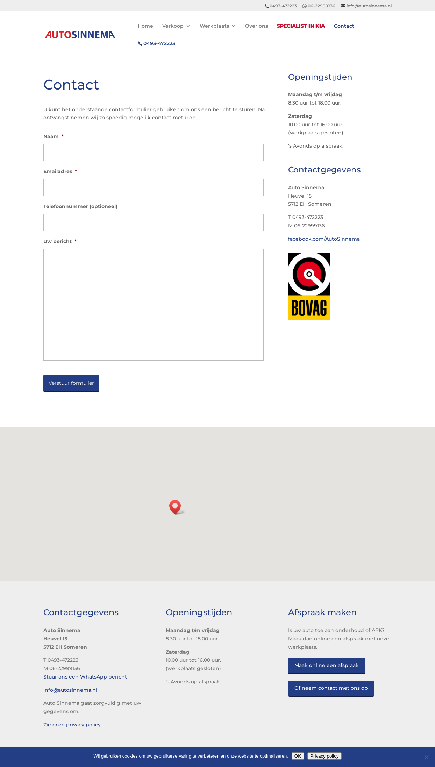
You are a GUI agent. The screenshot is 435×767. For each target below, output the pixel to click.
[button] (177, 507)
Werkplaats (214, 26)
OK (297, 756)
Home (145, 26)
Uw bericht (60, 241)
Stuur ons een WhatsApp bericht (85, 677)
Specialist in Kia (301, 26)
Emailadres (60, 171)
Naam (53, 136)
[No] (426, 757)
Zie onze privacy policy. (72, 725)
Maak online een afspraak (326, 665)
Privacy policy (324, 756)
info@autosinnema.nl (70, 690)
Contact (344, 26)
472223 (159, 44)
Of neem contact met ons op (331, 688)
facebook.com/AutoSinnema (324, 239)
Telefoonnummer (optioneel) (80, 206)
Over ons (256, 26)
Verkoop (173, 26)
